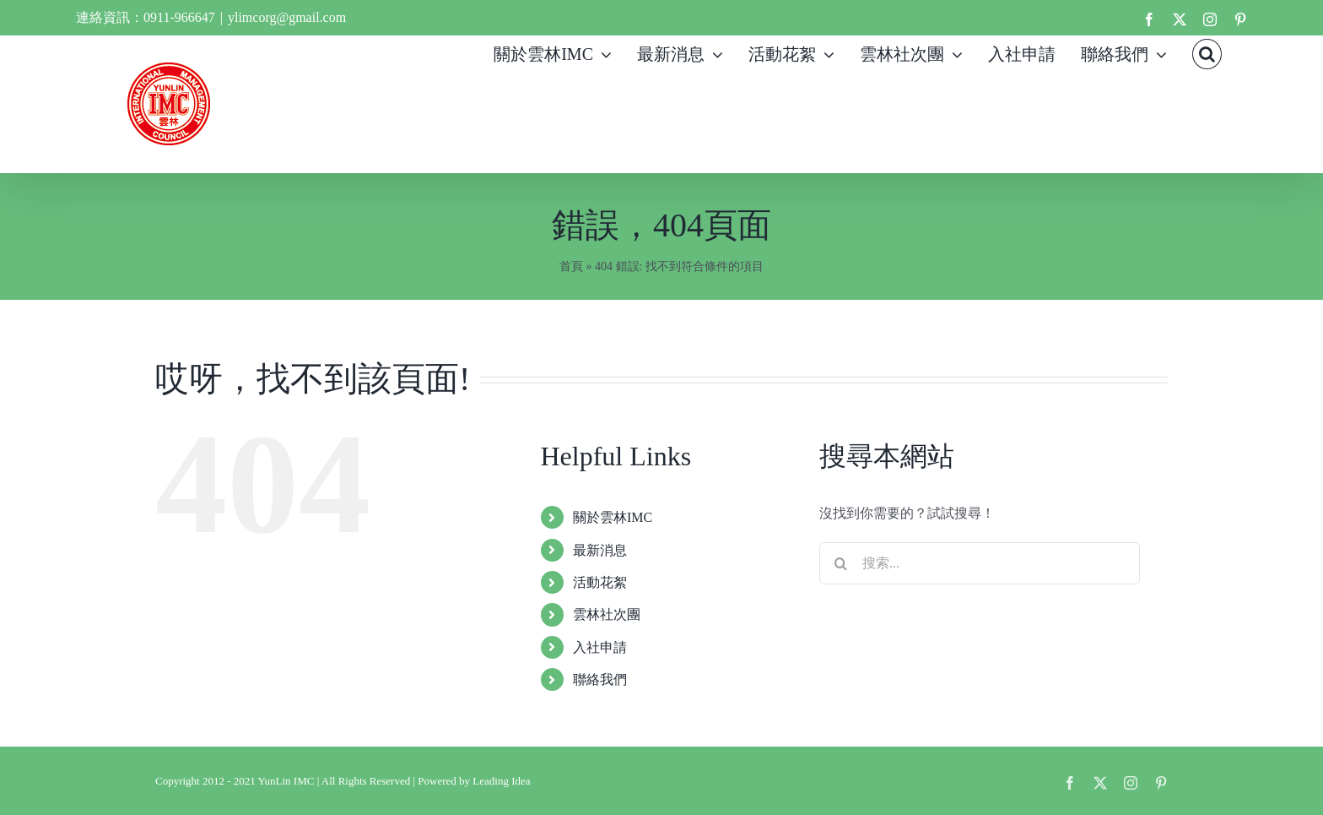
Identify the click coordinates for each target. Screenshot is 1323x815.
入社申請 (600, 647)
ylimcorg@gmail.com (287, 17)
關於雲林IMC (612, 517)
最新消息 (600, 550)
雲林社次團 (606, 614)
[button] (1207, 52)
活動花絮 (600, 582)
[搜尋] (840, 563)
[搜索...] (979, 563)
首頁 (571, 266)
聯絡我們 (600, 679)
